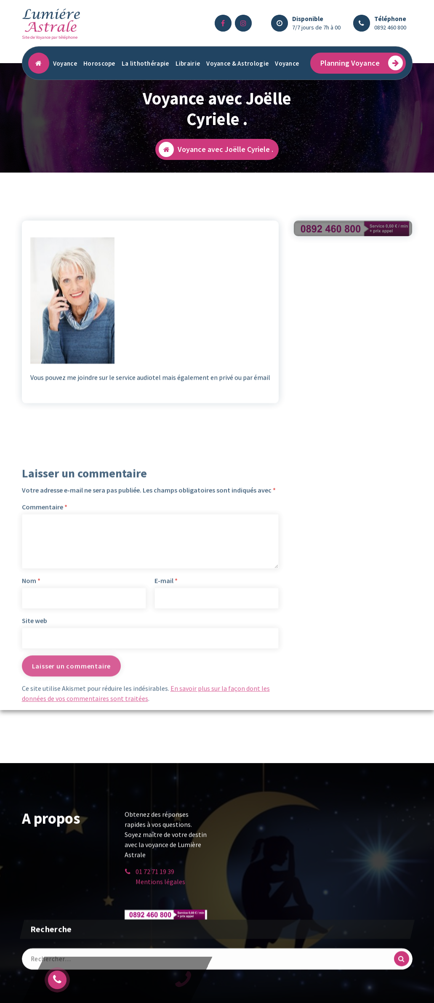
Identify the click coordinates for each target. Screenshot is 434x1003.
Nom (31, 669)
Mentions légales (160, 887)
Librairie (188, 63)
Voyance (65, 63)
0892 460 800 (390, 27)
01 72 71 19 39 (155, 877)
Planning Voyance (361, 63)
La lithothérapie (145, 63)
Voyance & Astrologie (237, 63)
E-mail (166, 669)
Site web (34, 709)
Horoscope (99, 63)
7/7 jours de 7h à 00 (316, 27)
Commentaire (44, 595)
